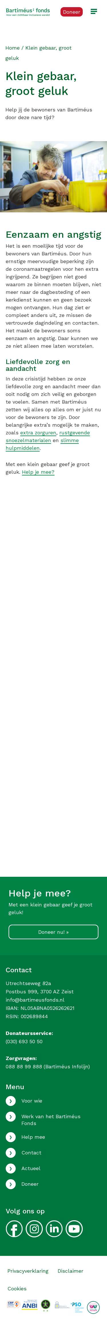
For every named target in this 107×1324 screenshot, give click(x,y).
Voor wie (31, 1101)
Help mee (33, 1137)
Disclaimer (70, 1271)
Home (12, 48)
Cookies (17, 1289)
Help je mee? (38, 472)
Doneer (30, 1184)
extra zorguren (38, 433)
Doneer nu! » (53, 932)
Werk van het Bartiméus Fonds (50, 1119)
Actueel (31, 1168)
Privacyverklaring (28, 1271)
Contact (31, 1153)
